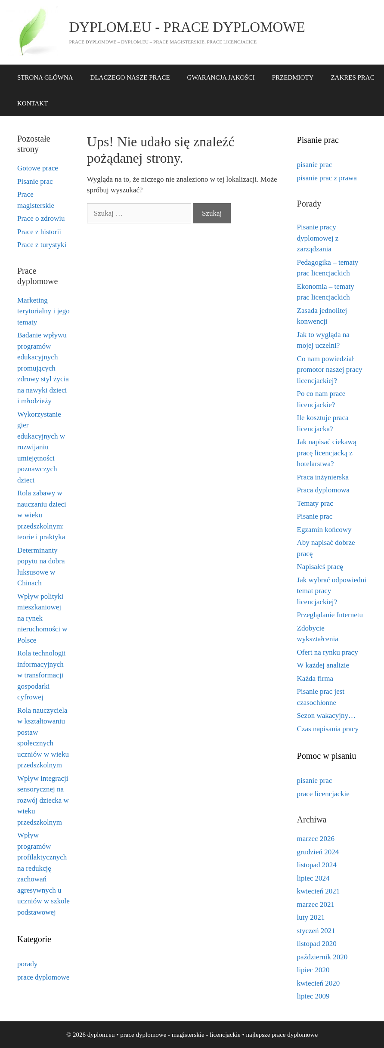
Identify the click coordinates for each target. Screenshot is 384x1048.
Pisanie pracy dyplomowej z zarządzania (318, 238)
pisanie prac (314, 165)
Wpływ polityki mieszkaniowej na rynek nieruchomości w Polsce (42, 618)
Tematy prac (315, 503)
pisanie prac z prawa (327, 178)
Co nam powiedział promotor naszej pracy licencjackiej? (329, 370)
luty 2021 (311, 917)
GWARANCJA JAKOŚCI (221, 77)
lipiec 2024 (313, 878)
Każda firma (315, 678)
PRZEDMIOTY (293, 77)
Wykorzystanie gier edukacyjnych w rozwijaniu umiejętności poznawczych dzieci (41, 447)
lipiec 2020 (313, 970)
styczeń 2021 (316, 931)
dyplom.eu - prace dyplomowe (187, 27)
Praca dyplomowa (323, 490)
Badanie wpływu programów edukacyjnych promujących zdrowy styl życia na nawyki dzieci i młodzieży (43, 368)
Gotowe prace (37, 168)
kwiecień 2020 (318, 983)
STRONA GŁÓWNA (45, 77)
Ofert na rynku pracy (327, 652)
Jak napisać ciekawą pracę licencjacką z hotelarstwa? (326, 453)
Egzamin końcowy (324, 530)
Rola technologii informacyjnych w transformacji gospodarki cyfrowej (41, 675)
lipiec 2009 (313, 996)
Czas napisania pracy (328, 729)
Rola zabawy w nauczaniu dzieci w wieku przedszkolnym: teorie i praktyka (41, 515)
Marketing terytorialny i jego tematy (43, 311)
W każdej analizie (323, 665)
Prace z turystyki (41, 245)
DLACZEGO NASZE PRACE (130, 77)
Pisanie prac (35, 181)
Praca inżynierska (323, 477)
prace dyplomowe (43, 977)
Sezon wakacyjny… (326, 715)
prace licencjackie (323, 794)
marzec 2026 (315, 839)
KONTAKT (32, 103)
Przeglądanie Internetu (330, 615)
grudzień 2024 (318, 852)
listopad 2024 (317, 865)
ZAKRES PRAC (352, 77)
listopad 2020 (317, 944)
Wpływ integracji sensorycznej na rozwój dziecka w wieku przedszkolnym (43, 800)
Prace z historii (39, 232)
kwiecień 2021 (318, 891)
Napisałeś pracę (320, 567)
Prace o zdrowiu (41, 218)
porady (27, 964)
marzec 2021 (315, 904)
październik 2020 (322, 957)
